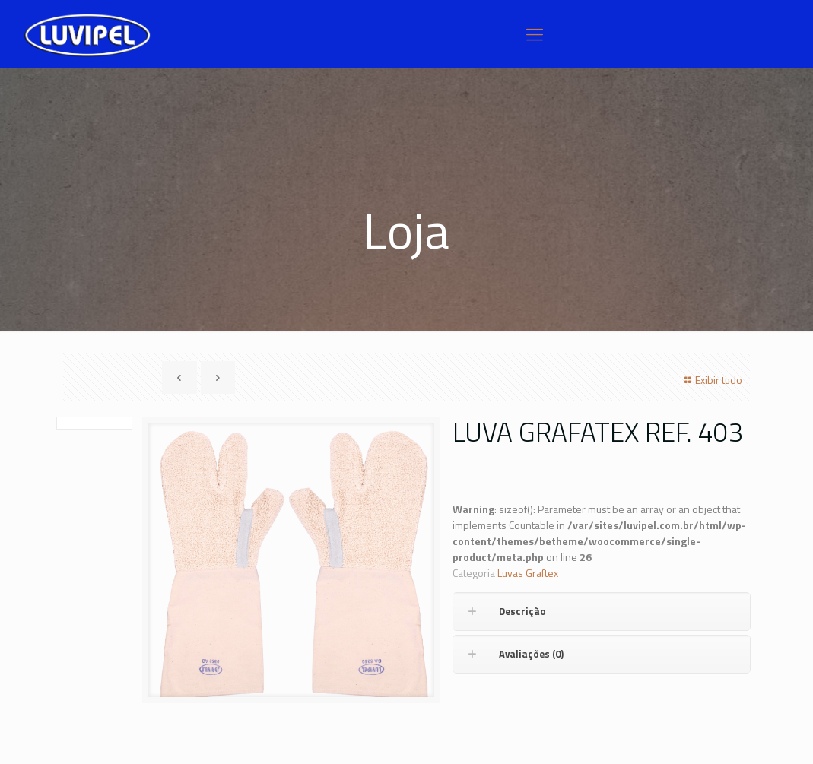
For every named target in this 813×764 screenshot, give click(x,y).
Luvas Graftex (527, 573)
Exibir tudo (711, 380)
